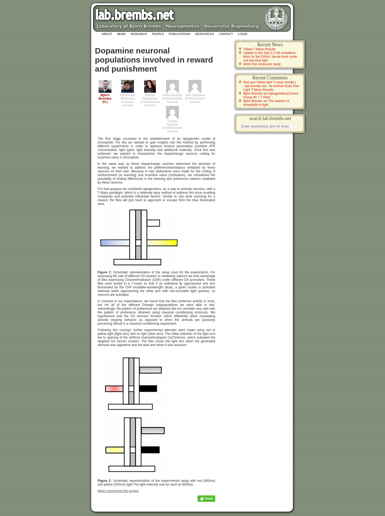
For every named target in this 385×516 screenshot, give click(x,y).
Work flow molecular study (262, 64)
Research (138, 34)
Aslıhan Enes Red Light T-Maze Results (271, 88)
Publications (180, 34)
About (107, 34)
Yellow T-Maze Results (259, 49)
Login (242, 34)
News (121, 34)
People (158, 34)
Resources (204, 34)
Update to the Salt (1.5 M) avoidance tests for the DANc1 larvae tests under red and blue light (270, 56)
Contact (226, 34)
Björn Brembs (253, 93)
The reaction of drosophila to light (266, 103)
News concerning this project (118, 491)
